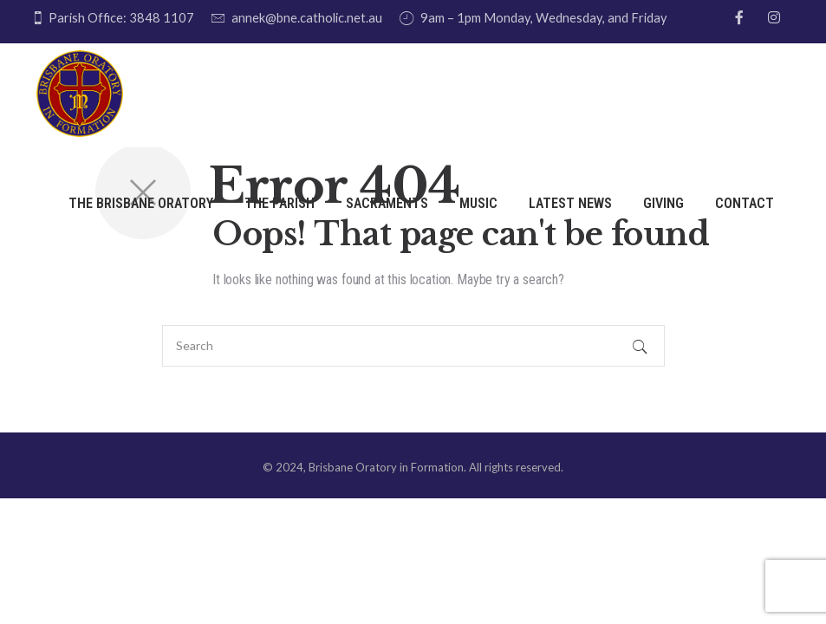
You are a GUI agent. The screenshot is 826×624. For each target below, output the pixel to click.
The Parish (279, 203)
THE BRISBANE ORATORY (140, 203)
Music (478, 203)
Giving (663, 203)
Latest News (570, 203)
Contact (744, 203)
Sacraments (387, 203)
